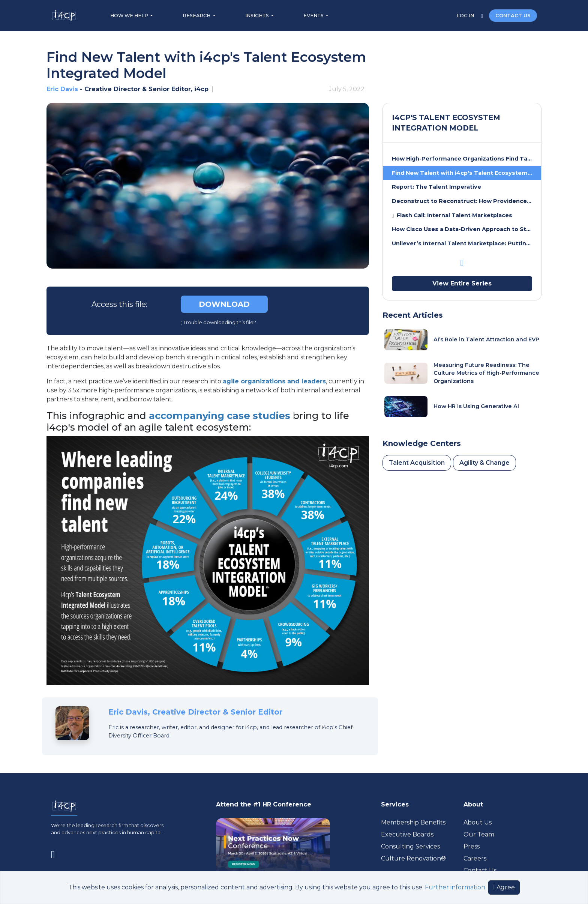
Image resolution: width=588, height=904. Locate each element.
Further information (455, 887)
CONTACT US (513, 15)
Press (472, 846)
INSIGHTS (257, 15)
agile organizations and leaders (274, 381)
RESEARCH (197, 15)
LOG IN (466, 15)
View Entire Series (462, 283)
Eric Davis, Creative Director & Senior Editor (195, 711)
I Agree (504, 887)
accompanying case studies (219, 415)
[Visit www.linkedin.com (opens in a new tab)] (56, 853)
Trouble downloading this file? (218, 322)
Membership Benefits (413, 822)
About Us (478, 822)
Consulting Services (410, 846)
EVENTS (314, 15)
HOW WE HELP (129, 15)
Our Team (479, 834)
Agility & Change (484, 462)
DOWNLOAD (224, 304)
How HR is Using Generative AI (476, 406)
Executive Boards (407, 834)
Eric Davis (62, 89)
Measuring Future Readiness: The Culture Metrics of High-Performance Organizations (486, 373)
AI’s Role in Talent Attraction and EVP (486, 339)
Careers (475, 858)
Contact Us (480, 870)
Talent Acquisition (417, 462)
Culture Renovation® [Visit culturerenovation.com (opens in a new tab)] (413, 858)
